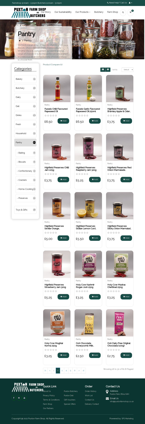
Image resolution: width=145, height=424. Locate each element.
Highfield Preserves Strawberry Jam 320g (55, 285)
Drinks (19, 115)
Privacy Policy (49, 395)
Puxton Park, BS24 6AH (119, 394)
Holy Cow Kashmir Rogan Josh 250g (85, 285)
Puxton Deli (68, 395)
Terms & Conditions (51, 400)
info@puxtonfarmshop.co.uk (122, 401)
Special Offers (70, 404)
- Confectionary (24, 171)
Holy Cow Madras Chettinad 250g (116, 285)
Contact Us (89, 400)
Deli (17, 106)
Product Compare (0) (53, 64)
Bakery (19, 79)
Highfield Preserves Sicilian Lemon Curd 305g (85, 228)
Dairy (18, 97)
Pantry (28, 40)
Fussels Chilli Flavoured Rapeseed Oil (55, 110)
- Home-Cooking (25, 189)
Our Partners (48, 408)
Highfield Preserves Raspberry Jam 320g (86, 168)
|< (45, 370)
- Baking (21, 153)
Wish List (89, 395)
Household (21, 133)
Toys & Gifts (21, 210)
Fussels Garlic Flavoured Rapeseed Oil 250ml (88, 110)
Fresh (18, 124)
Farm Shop (112, 12)
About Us (47, 391)
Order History (90, 391)
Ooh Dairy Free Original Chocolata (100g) (118, 344)
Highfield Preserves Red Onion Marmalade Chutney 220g (119, 170)
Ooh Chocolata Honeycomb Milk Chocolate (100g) (84, 345)
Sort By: (115, 70)
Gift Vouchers (69, 400)
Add (63, 121)
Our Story (46, 12)
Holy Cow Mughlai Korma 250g (53, 344)
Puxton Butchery (71, 391)
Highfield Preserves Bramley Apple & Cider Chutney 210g (118, 111)
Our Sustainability (62, 12)
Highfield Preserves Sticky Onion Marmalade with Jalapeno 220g (119, 228)
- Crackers (22, 180)
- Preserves (22, 198)
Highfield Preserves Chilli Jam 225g (56, 168)
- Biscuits (21, 162)
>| (83, 370)
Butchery (98, 12)
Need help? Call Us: (117, 3)
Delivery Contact (92, 404)
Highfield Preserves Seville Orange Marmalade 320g (54, 228)
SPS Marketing (127, 419)
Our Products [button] (82, 12)
